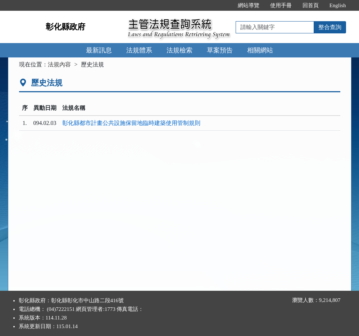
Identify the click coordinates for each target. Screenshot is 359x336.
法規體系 (139, 50)
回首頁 (311, 5)
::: (224, 5)
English (338, 5)
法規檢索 (179, 50)
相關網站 (260, 50)
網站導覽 (248, 5)
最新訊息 (99, 50)
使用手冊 (281, 5)
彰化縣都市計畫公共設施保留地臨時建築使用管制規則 (131, 123)
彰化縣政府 (65, 26)
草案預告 (220, 50)
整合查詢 (329, 27)
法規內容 (59, 64)
